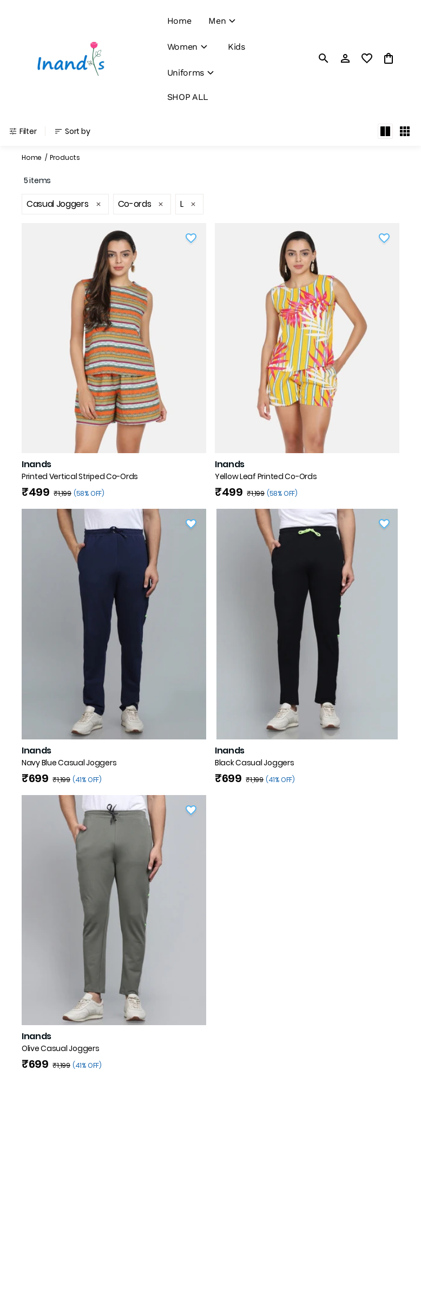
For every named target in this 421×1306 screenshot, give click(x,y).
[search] (323, 58)
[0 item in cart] (388, 58)
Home (32, 157)
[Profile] (345, 58)
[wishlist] (366, 58)
